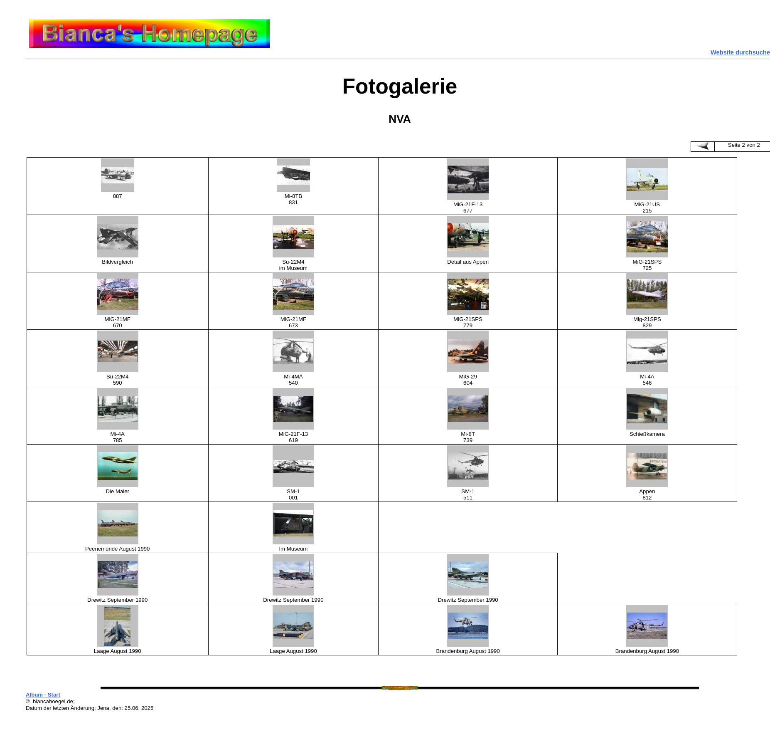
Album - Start (43, 695)
